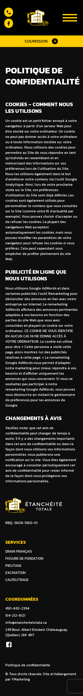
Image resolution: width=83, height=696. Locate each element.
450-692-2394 (17, 608)
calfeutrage (17, 579)
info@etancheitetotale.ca (26, 622)
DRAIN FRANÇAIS (18, 551)
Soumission (41, 41)
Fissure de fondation (24, 558)
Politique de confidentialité (27, 665)
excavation (15, 572)
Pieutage (13, 565)
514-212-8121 (15, 615)
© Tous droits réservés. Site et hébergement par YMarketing (40, 676)
